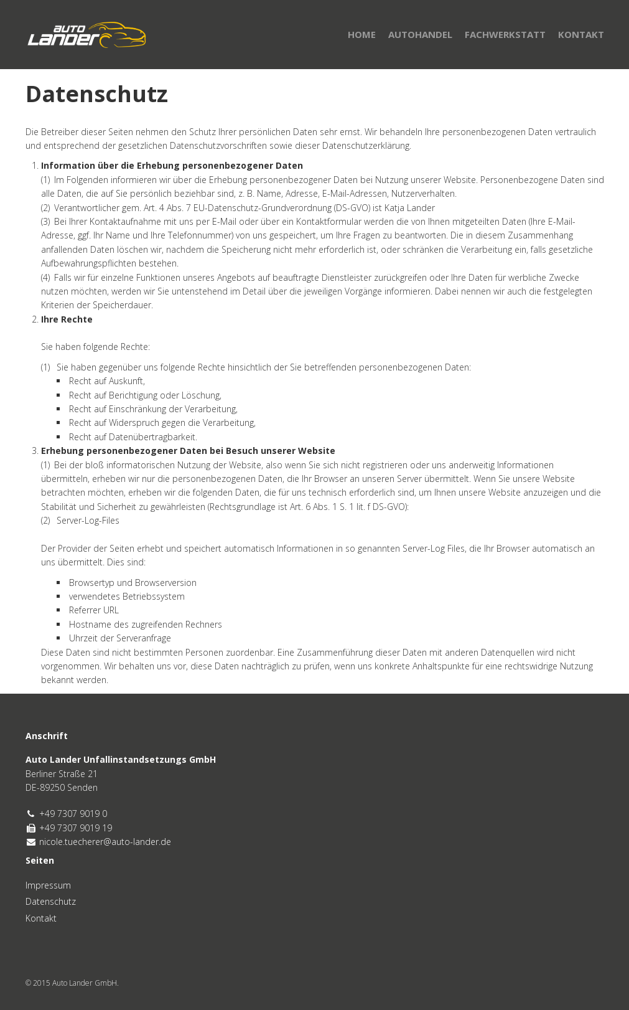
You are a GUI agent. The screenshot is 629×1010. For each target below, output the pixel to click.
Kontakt (581, 34)
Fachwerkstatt (505, 34)
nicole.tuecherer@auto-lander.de (105, 841)
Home (362, 34)
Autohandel (420, 34)
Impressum (48, 885)
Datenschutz (51, 901)
